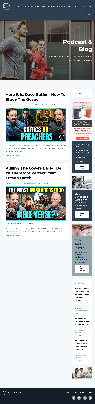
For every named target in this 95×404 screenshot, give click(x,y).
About (89, 6)
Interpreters (61, 6)
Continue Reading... (13, 156)
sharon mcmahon (79, 357)
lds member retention (81, 353)
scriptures (31, 105)
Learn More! (82, 167)
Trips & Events (73, 6)
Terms (75, 393)
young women (78, 308)
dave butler (22, 105)
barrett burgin (78, 328)
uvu (86, 357)
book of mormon (12, 105)
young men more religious (82, 306)
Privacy (81, 393)
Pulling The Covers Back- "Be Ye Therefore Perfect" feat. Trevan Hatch (33, 173)
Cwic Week (82, 214)
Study (83, 6)
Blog (43, 6)
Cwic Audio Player (82, 269)
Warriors (19, 6)
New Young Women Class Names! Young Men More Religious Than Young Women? (82, 294)
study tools (39, 105)
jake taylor (86, 328)
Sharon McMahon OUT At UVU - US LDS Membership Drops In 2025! (81, 344)
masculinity (78, 330)
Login (89, 14)
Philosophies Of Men (32, 6)
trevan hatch (31, 183)
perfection (9, 183)
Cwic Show (51, 6)
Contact (89, 393)
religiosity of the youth (81, 304)
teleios (23, 183)
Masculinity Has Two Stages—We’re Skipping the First (82, 321)
